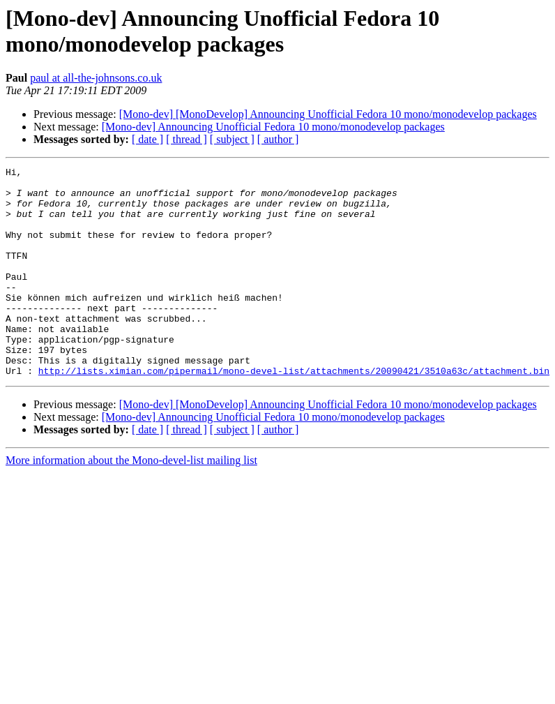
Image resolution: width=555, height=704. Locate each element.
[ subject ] (232, 139)
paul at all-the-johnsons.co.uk (96, 78)
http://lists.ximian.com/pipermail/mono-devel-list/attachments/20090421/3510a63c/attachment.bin (293, 412)
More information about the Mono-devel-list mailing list (131, 502)
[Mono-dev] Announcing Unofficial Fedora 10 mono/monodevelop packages (273, 127)
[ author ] (278, 139)
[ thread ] (186, 139)
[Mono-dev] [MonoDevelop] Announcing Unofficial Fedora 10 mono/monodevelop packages (328, 114)
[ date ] (147, 139)
